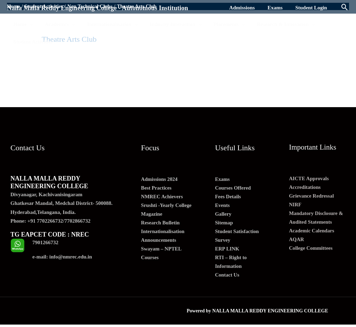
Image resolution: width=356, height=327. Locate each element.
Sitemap (224, 223)
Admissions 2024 (159, 179)
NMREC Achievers (162, 197)
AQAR (296, 241)
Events (222, 206)
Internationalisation (163, 233)
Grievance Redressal (312, 196)
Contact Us (227, 277)
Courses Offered (233, 188)
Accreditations (305, 187)
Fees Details (228, 197)
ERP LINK (227, 250)
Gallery (223, 215)
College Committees (311, 249)
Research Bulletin (160, 223)
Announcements (159, 241)
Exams (222, 179)
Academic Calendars (312, 231)
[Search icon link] (344, 8)
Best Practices (156, 188)
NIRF (295, 205)
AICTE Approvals (309, 178)
